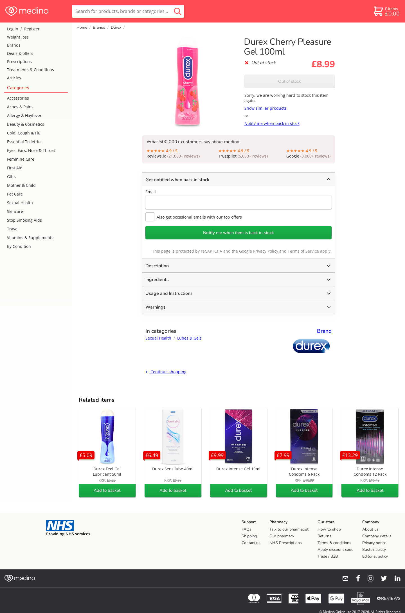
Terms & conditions (334, 542)
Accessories (18, 98)
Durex (116, 27)
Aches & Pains (20, 106)
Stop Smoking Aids (24, 220)
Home (81, 27)
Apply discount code (335, 549)
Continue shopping (165, 371)
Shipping (249, 536)
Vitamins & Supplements (30, 237)
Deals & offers (20, 53)
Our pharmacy (281, 536)
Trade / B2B (328, 556)
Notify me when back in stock (272, 123)
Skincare (15, 211)
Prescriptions (19, 61)
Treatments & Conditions (30, 69)
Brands (14, 45)
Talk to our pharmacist (289, 529)
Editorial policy (375, 556)
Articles (14, 77)
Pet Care (15, 194)
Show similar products (265, 108)
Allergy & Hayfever (24, 115)
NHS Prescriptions (285, 542)
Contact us (251, 542)
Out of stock (289, 81)
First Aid (14, 167)
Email (150, 191)
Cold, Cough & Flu (23, 133)
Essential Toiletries (24, 141)
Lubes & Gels (189, 338)
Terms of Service (303, 251)
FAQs (246, 529)
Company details (377, 536)
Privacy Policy (265, 251)
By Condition (19, 246)
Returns (324, 536)
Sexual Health (20, 202)
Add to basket (107, 490)
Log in (12, 29)
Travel (13, 229)
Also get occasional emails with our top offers (193, 216)
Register (32, 29)
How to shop (329, 529)
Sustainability (374, 549)
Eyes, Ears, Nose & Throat (31, 150)
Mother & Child (21, 185)
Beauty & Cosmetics (25, 124)
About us (370, 529)
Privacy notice (374, 542)
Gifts (11, 176)
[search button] (177, 11)
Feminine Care (20, 159)
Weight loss (18, 37)
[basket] (386, 11)
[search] (128, 11)
